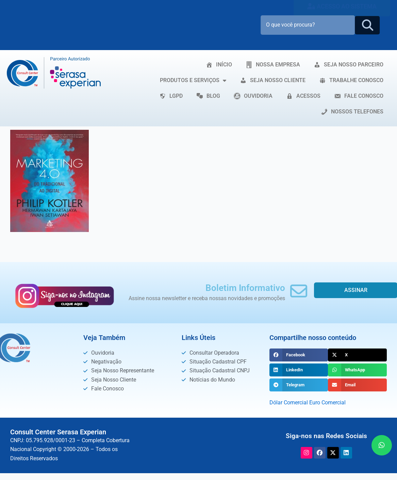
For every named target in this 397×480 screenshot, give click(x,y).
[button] (298, 355)
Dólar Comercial (288, 402)
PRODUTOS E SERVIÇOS (193, 80)
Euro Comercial (327, 402)
